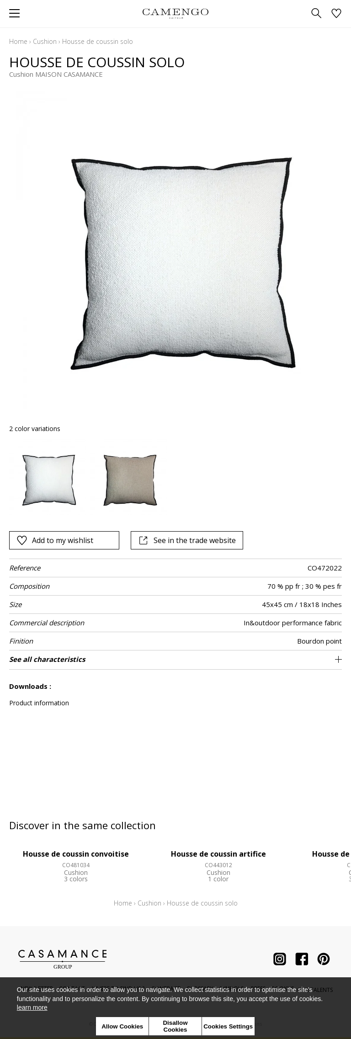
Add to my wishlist (54, 540)
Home (18, 41)
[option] (47, 477)
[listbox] (175, 477)
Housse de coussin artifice (218, 854)
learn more (32, 1007)
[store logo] (175, 13)
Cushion (45, 41)
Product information (39, 702)
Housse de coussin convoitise (76, 854)
